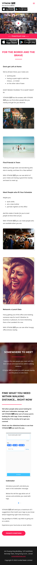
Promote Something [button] (14, 533)
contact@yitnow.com (18, 556)
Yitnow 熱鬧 (8, 3)
